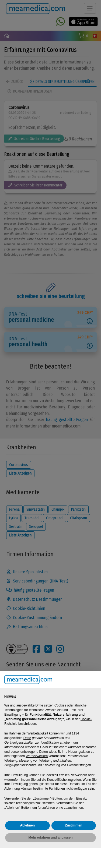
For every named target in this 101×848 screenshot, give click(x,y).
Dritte (27, 738)
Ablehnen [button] (27, 825)
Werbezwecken (37, 756)
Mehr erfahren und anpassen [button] (50, 837)
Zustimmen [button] (73, 825)
